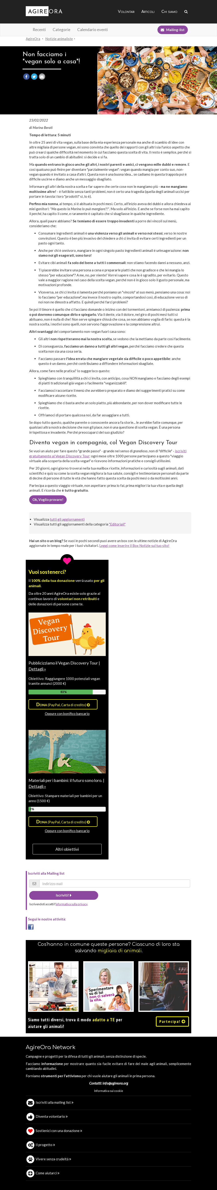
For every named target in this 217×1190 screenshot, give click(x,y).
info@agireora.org (115, 1083)
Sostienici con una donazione (59, 1131)
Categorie (61, 29)
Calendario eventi (92, 29)
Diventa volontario (52, 1116)
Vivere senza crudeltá (53, 1159)
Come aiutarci (48, 1173)
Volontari (126, 12)
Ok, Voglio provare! (47, 499)
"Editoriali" (117, 524)
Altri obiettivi (67, 849)
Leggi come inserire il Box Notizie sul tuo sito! (134, 545)
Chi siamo (169, 12)
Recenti (39, 29)
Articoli (147, 12)
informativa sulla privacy (71, 904)
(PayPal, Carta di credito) (63, 704)
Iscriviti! (63, 895)
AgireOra (33, 39)
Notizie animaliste (59, 39)
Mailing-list (173, 30)
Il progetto (45, 1145)
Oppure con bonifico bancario (67, 713)
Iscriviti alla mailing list (55, 1102)
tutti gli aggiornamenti (67, 519)
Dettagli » (37, 668)
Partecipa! (172, 1021)
